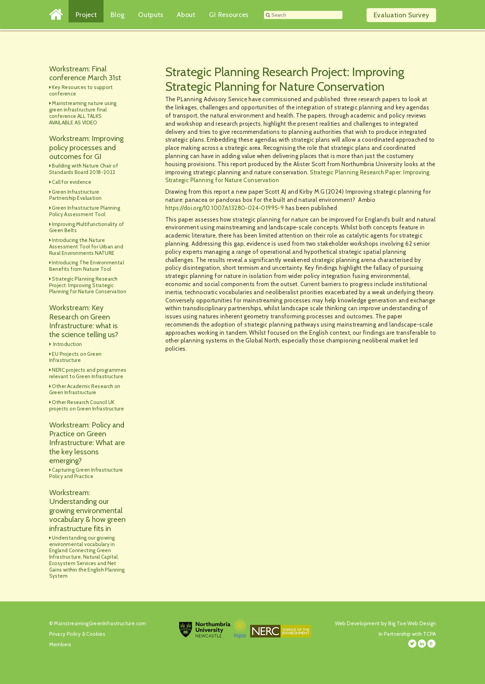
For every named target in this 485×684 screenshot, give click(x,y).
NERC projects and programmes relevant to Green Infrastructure (88, 373)
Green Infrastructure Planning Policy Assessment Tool (84, 211)
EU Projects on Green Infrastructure (75, 357)
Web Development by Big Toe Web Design (385, 623)
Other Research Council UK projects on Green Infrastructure (86, 405)
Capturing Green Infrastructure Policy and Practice (86, 473)
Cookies (95, 634)
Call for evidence (71, 182)
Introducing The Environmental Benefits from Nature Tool (86, 266)
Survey (401, 15)
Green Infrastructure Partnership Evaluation (75, 195)
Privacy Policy (65, 634)
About (186, 15)
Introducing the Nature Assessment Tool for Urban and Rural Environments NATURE (86, 246)
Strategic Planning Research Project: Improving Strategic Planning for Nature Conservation (88, 285)
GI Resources (228, 15)
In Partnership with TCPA (407, 634)
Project (86, 15)
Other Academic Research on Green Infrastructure (84, 389)
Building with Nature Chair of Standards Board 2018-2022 (83, 169)
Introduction (67, 344)
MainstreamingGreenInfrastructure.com (100, 623)
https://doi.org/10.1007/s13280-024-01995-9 (224, 208)
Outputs (150, 15)
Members (60, 645)
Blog (117, 15)
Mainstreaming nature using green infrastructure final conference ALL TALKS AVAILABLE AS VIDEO (83, 112)
